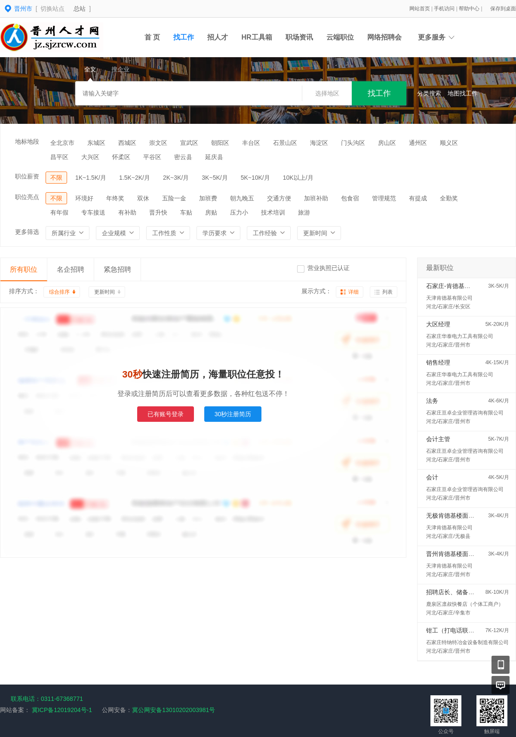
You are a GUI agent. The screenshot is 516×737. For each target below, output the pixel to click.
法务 (432, 400)
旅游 (304, 212)
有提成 (418, 198)
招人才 (217, 37)
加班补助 (316, 198)
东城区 (96, 142)
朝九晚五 (242, 198)
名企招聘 (70, 269)
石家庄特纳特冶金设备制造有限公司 (467, 642)
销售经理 (438, 362)
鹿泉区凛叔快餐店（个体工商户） (465, 604)
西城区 (127, 142)
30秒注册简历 (233, 414)
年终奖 (115, 198)
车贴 (186, 212)
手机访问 (445, 9)
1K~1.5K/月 (90, 177)
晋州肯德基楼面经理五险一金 (465, 553)
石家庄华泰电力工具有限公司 (459, 336)
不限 (56, 177)
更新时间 (104, 292)
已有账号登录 (165, 414)
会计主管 (438, 439)
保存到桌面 (503, 9)
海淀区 (319, 142)
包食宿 (350, 198)
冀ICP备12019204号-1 (62, 709)
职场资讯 (299, 37)
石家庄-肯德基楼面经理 (457, 286)
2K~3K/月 (176, 177)
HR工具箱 (256, 37)
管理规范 (384, 198)
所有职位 (23, 269)
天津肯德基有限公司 (449, 298)
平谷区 (152, 157)
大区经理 (438, 324)
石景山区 (285, 142)
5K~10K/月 (255, 177)
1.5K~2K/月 (134, 177)
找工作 (183, 37)
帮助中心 (470, 9)
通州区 (418, 142)
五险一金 (174, 198)
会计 (432, 477)
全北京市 (62, 142)
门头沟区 (353, 142)
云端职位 (340, 37)
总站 (80, 8)
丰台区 (251, 142)
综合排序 (59, 292)
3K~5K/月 (214, 177)
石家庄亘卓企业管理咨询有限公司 (465, 413)
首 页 (152, 37)
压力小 (239, 212)
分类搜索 (429, 93)
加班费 (208, 198)
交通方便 (279, 198)
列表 (387, 292)
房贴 (211, 212)
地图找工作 (463, 93)
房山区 (387, 142)
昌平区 (59, 157)
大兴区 (90, 157)
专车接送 (93, 212)
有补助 (127, 212)
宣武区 (189, 142)
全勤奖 (449, 198)
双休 (143, 198)
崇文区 (158, 142)
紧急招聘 (117, 269)
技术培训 (273, 212)
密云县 (183, 157)
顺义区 (449, 142)
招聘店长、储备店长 (453, 592)
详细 (353, 292)
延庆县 (214, 157)
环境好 (84, 198)
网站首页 (420, 9)
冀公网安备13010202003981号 (173, 709)
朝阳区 (220, 142)
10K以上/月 (298, 177)
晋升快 (158, 212)
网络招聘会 (384, 37)
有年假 (59, 212)
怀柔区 (121, 157)
